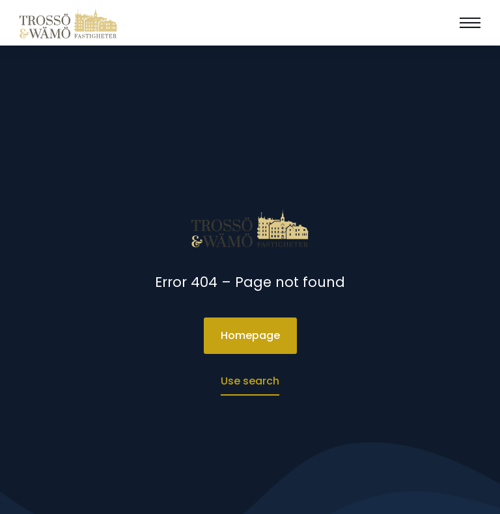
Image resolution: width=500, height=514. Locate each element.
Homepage (250, 335)
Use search (250, 380)
